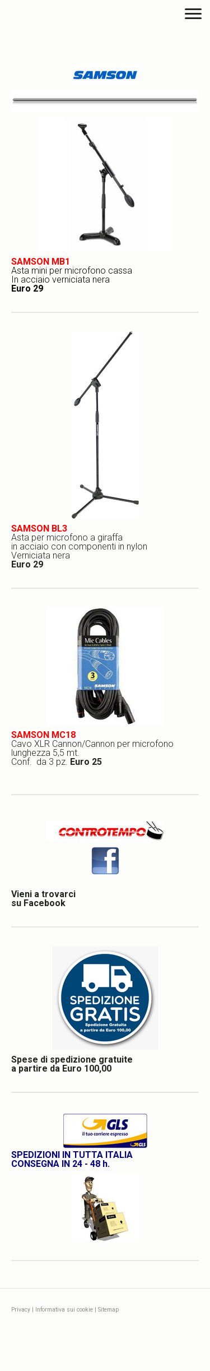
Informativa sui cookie (64, 1309)
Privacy (20, 1309)
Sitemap (108, 1309)
